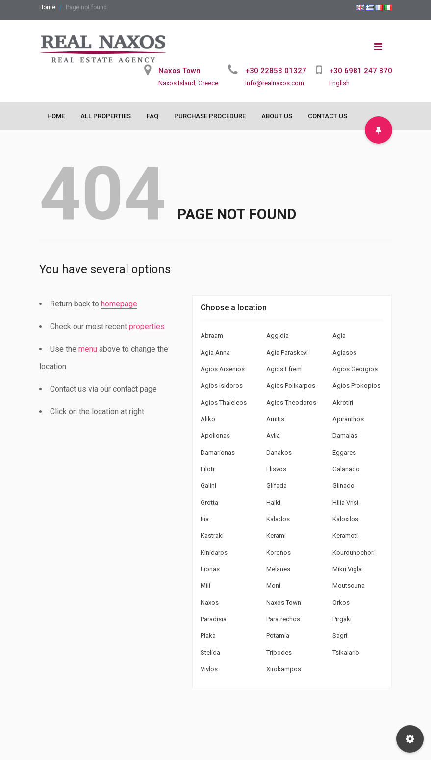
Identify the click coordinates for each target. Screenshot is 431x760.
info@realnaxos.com (274, 83)
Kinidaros (214, 552)
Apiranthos (348, 419)
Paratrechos (283, 619)
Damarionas (218, 452)
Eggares (344, 452)
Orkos (341, 602)
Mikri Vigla (347, 569)
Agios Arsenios (223, 369)
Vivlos (209, 669)
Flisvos (276, 469)
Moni (273, 585)
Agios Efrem (284, 369)
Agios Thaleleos (224, 402)
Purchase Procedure (210, 116)
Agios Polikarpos (290, 385)
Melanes (278, 569)
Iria (205, 519)
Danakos (279, 452)
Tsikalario (345, 652)
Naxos (210, 602)
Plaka (208, 635)
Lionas (210, 569)
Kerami (276, 535)
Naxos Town (283, 602)
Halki (273, 502)
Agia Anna (215, 352)
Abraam (212, 335)
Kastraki (212, 535)
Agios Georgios (355, 369)
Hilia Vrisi (345, 502)
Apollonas (215, 435)
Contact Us (327, 116)
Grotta (209, 502)
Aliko (208, 419)
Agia (339, 335)
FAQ (152, 116)
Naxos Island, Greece (188, 83)
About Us (276, 116)
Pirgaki (342, 619)
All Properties (105, 116)
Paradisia (214, 619)
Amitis (275, 419)
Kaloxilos (345, 519)
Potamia (277, 635)
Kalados (278, 519)
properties (147, 326)
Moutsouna (348, 585)
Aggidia (277, 335)
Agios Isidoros (222, 385)
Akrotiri (342, 402)
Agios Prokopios (356, 385)
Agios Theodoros (291, 402)
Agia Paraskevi (287, 352)
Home (47, 7)
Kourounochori (353, 552)
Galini (208, 485)
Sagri (339, 635)
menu (87, 349)
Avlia (273, 435)
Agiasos (344, 352)
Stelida (210, 652)
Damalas (344, 435)
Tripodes (279, 652)
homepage (119, 303)
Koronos (278, 552)
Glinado (343, 485)
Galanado (346, 469)
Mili (205, 585)
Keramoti (345, 535)
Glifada (276, 485)
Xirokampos (283, 669)
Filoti (207, 469)
